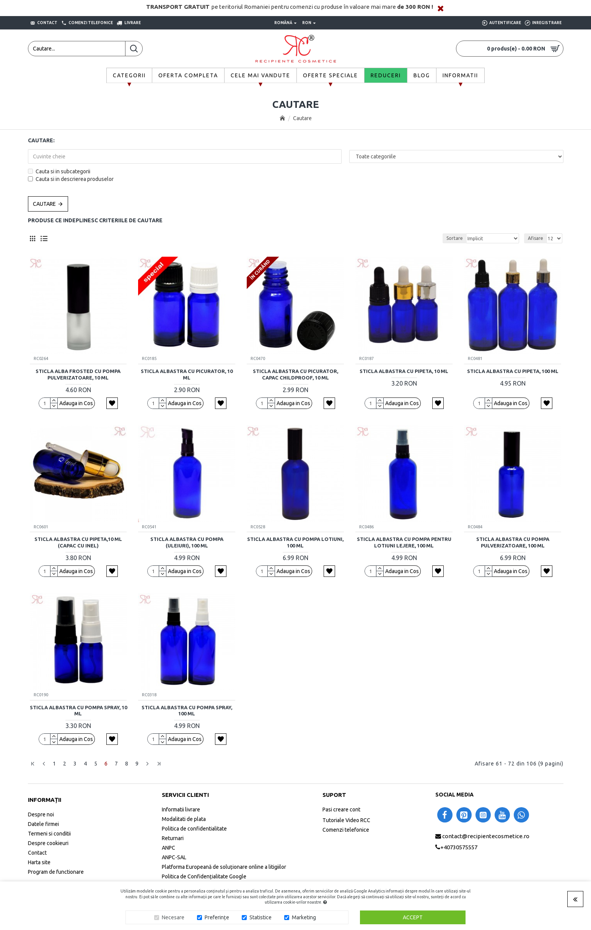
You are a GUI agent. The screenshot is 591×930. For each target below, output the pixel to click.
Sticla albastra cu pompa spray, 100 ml (187, 711)
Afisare (535, 238)
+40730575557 (458, 847)
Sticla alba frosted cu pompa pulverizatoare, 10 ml (78, 374)
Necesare (173, 917)
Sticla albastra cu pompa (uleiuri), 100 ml (186, 542)
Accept (413, 917)
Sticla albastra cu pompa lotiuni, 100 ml (295, 542)
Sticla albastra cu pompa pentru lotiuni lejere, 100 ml (404, 542)
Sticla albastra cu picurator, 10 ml (187, 374)
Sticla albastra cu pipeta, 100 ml (512, 371)
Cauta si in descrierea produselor (71, 179)
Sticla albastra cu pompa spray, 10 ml (78, 711)
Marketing (304, 917)
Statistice (260, 917)
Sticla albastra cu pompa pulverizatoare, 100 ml (512, 542)
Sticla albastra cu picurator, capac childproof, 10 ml (295, 374)
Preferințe (217, 917)
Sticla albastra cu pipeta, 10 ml (404, 371)
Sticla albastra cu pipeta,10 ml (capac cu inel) (78, 542)
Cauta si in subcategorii (59, 171)
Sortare (454, 238)
